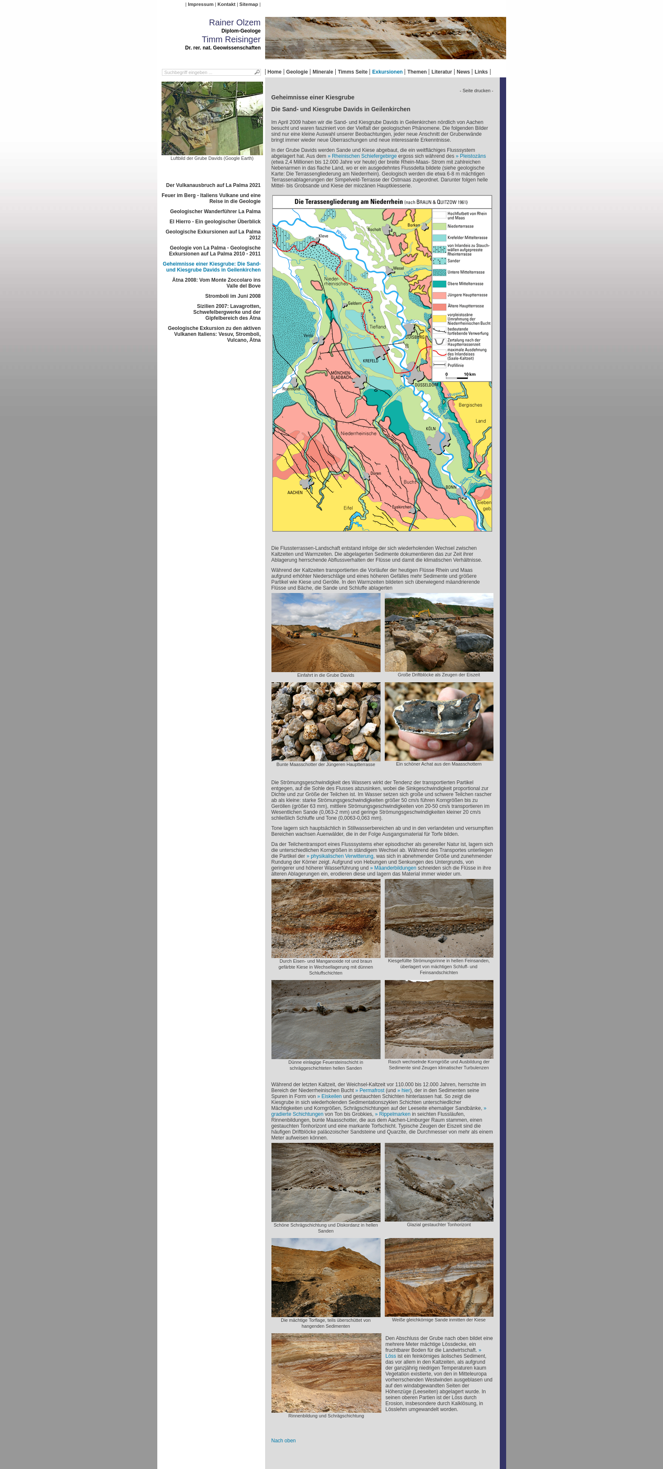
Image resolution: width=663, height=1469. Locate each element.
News (463, 72)
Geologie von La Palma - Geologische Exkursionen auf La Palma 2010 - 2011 (215, 251)
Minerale (322, 72)
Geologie (297, 72)
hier (406, 1090)
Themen (417, 72)
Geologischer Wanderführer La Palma (215, 211)
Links (481, 72)
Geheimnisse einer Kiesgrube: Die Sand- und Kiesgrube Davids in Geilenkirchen (211, 267)
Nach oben (283, 1441)
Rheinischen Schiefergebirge (364, 156)
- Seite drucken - (476, 90)
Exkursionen (387, 72)
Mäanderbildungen (395, 868)
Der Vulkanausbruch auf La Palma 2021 (213, 185)
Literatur (441, 72)
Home (275, 72)
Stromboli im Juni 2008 (232, 296)
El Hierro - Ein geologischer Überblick (215, 222)
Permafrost (371, 1090)
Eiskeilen (331, 1096)
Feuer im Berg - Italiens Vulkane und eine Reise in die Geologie (211, 198)
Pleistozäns (473, 156)
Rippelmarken (395, 1114)
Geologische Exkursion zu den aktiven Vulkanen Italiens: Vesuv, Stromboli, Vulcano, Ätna (214, 334)
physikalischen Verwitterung (342, 856)
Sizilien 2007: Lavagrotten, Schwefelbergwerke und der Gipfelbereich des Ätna (226, 312)
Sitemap (248, 4)
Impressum (201, 4)
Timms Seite (352, 72)
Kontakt (226, 4)
